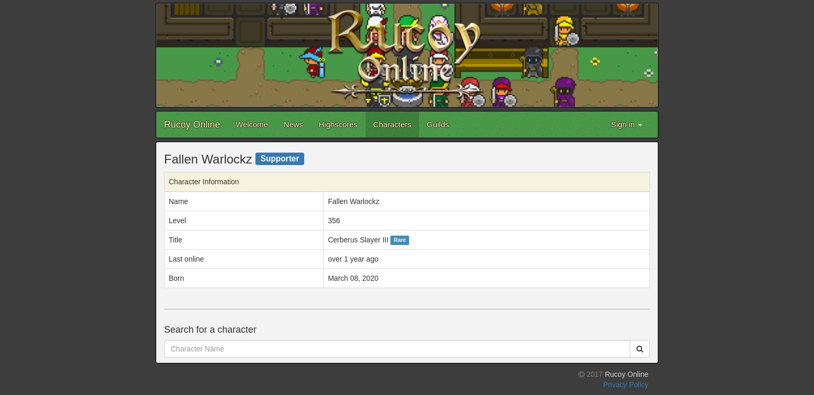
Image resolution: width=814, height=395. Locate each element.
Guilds (438, 124)
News (293, 124)
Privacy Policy (625, 384)
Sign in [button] (626, 124)
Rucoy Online (192, 124)
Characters (392, 124)
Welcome (252, 124)
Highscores (338, 124)
